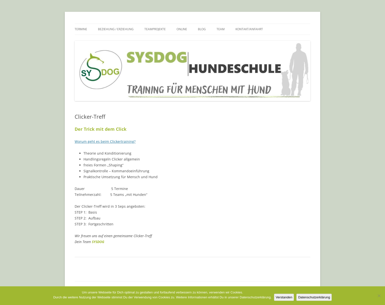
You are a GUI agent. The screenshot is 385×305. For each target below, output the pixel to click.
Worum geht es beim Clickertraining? (105, 141)
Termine (81, 29)
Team (221, 29)
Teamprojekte (155, 29)
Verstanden (284, 297)
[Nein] (378, 295)
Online (182, 29)
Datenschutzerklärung (314, 297)
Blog (202, 29)
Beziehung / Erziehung (116, 29)
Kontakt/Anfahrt (249, 29)
